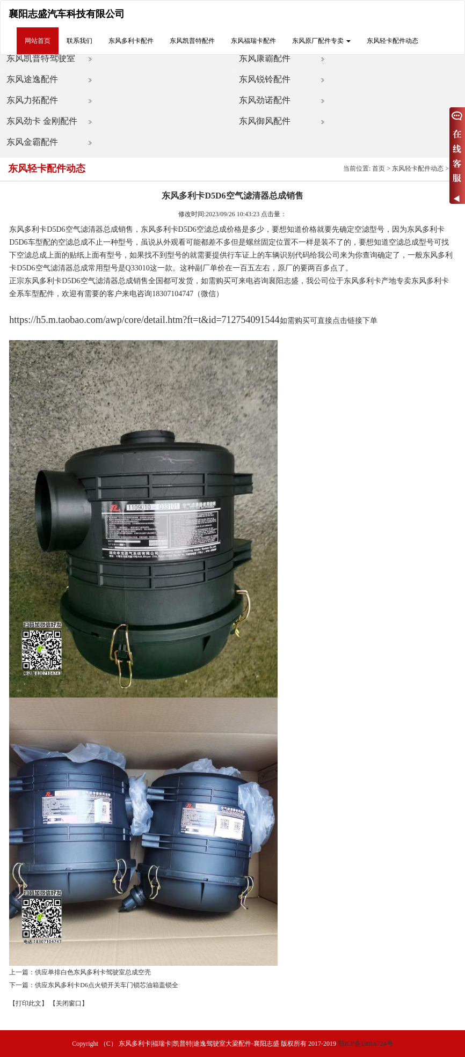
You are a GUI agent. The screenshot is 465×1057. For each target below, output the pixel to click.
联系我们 (79, 41)
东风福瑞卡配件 (253, 41)
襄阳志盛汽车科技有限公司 (67, 14)
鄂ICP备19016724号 (365, 1043)
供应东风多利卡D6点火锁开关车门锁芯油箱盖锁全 (106, 985)
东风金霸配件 (32, 141)
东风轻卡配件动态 (392, 41)
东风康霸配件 (264, 58)
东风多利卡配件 (131, 41)
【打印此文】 (28, 1003)
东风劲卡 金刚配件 (41, 121)
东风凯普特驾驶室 (40, 58)
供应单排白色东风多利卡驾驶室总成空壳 (93, 972)
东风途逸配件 (32, 79)
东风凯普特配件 (192, 41)
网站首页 (37, 41)
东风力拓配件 (32, 100)
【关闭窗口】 (68, 1003)
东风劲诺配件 (264, 100)
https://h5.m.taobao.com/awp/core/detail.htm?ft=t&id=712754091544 (144, 319)
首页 (378, 168)
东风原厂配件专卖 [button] (321, 41)
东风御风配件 (264, 121)
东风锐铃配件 (264, 79)
